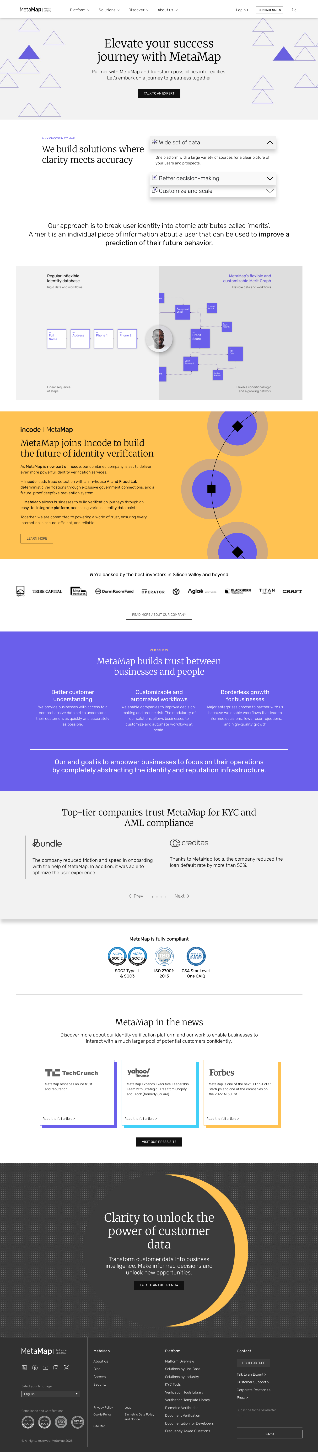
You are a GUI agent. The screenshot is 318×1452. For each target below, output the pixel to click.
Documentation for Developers (189, 1423)
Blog (97, 1369)
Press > (242, 1397)
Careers (99, 1377)
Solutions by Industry (182, 1377)
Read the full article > (59, 1119)
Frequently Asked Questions (187, 1431)
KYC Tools (173, 1384)
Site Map (99, 1426)
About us (100, 1361)
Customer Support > (253, 1382)
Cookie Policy (102, 1414)
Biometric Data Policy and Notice (139, 1417)
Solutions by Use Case (182, 1369)
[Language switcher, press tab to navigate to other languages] (51, 1394)
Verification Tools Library (184, 1392)
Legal (128, 1407)
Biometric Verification (182, 1408)
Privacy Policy (103, 1407)
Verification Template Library (187, 1400)
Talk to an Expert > (251, 1374)
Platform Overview (179, 1361)
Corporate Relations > (254, 1390)
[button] (136, 896)
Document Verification (182, 1415)
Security (100, 1384)
